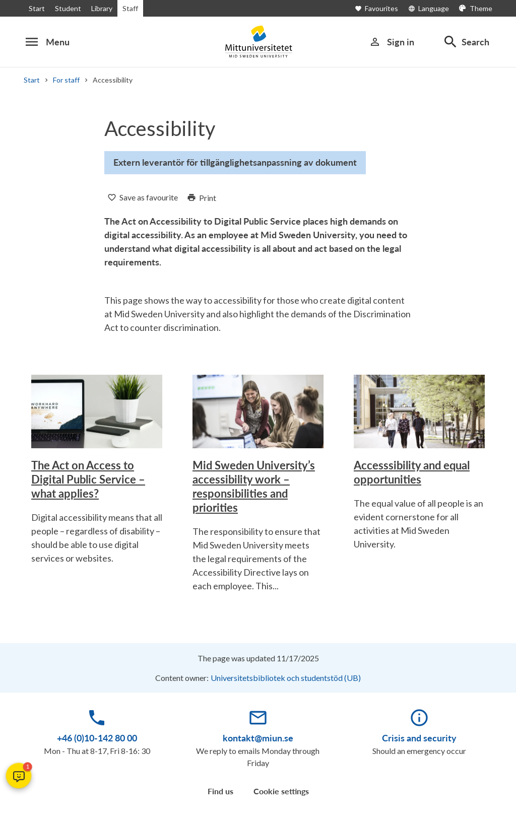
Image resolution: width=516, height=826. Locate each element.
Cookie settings (281, 791)
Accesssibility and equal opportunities (412, 472)
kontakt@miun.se (258, 737)
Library (99, 8)
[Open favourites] (384, 8)
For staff (65, 80)
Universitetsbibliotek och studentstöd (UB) (286, 677)
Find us (220, 791)
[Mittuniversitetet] (258, 41)
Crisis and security (419, 737)
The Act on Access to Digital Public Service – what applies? (88, 479)
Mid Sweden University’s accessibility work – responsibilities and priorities (253, 486)
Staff (128, 8)
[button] (18, 775)
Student (66, 8)
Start (36, 8)
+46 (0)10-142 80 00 (97, 737)
